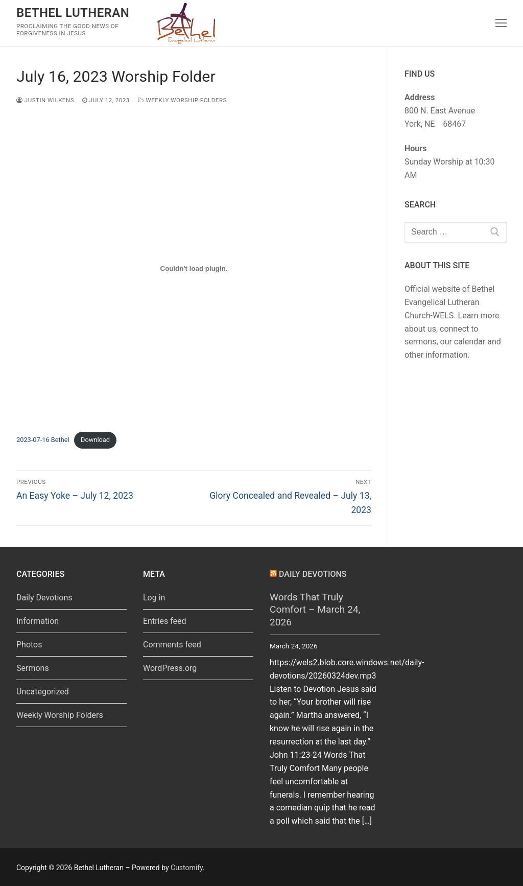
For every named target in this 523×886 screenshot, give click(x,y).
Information (37, 621)
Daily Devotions (44, 597)
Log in (154, 597)
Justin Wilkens (45, 100)
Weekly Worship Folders (182, 100)
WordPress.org (170, 668)
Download (95, 440)
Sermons (32, 668)
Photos (29, 644)
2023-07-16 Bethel (42, 440)
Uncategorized (42, 691)
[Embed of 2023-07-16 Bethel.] (193, 268)
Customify (187, 868)
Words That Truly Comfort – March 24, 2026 (315, 609)
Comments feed (172, 644)
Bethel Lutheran (72, 13)
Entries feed (164, 621)
